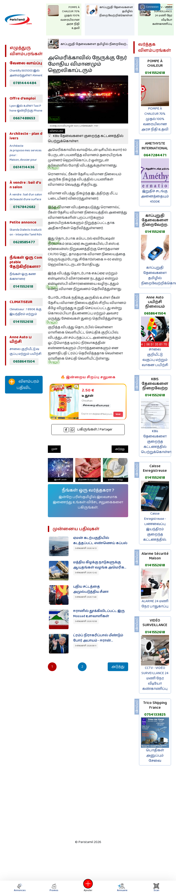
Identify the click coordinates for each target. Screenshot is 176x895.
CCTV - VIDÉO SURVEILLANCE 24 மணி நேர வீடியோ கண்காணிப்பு (154, 678)
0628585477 (24, 242)
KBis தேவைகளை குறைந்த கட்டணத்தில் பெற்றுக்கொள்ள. (85, 136)
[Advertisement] (22, 469)
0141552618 (23, 286)
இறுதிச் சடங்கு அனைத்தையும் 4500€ (155, 196)
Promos (54, 887)
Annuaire (121, 887)
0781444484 (25, 83)
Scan (156, 887)
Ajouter (88, 887)
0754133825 (155, 715)
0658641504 (24, 361)
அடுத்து (120, 449)
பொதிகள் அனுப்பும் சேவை (155, 755)
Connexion (149, 7)
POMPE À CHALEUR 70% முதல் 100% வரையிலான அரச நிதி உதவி (154, 119)
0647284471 (155, 155)
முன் (54, 449)
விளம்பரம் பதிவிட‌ (23, 384)
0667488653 (24, 118)
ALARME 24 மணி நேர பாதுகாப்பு (154, 603)
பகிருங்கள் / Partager (88, 429)
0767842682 (24, 207)
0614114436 (23, 167)
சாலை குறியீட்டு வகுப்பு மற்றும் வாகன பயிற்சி (155, 357)
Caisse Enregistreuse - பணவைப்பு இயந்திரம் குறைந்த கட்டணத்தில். (155, 526)
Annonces (20, 887)
